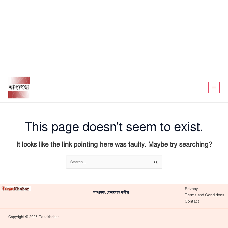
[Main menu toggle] (214, 87)
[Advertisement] (114, 36)
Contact (192, 201)
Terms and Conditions (204, 195)
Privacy (191, 188)
